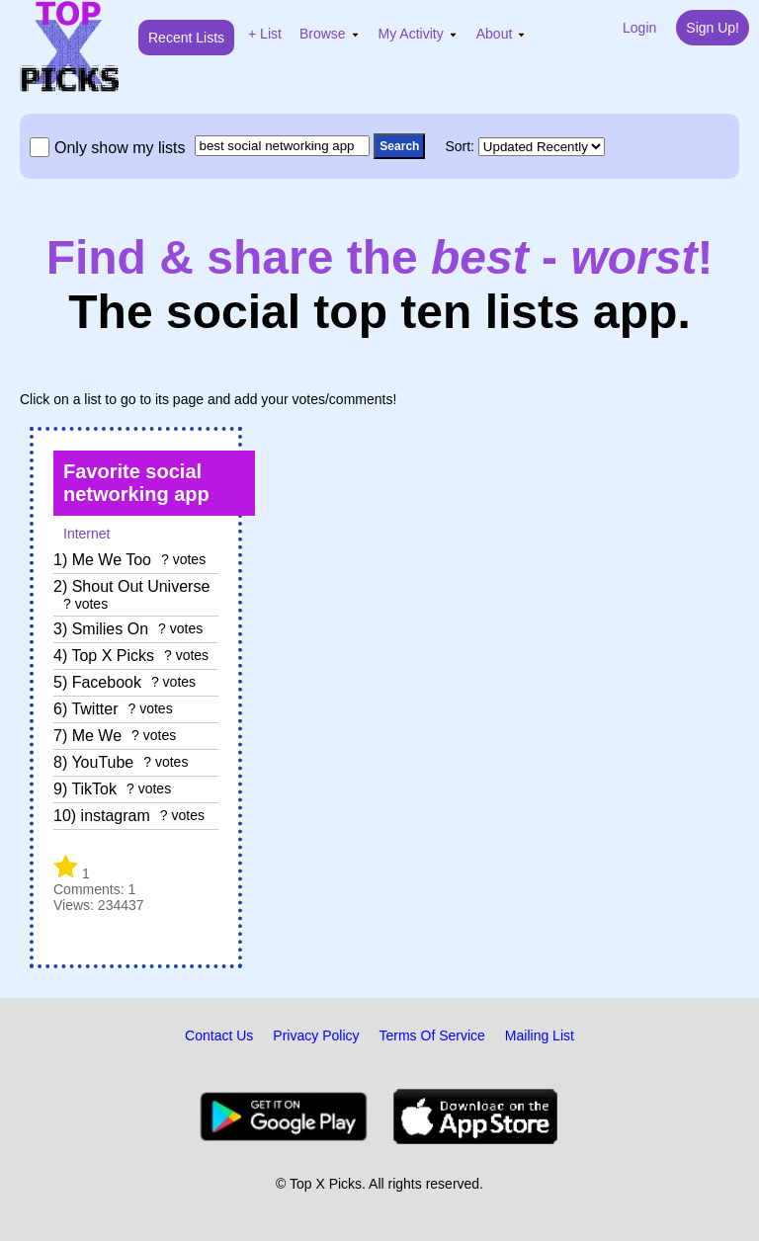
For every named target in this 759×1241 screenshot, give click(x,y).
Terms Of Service (432, 1035)
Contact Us (219, 1035)
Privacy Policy (316, 1035)
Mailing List (539, 1035)
